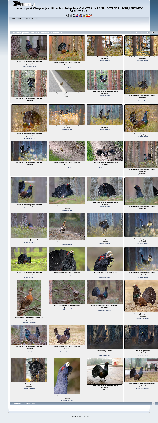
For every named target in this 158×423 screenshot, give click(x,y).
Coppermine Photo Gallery (83, 416)
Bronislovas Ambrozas (67, 400)
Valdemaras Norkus (67, 67)
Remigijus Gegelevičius (29, 322)
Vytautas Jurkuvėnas (104, 355)
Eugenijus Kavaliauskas (29, 66)
